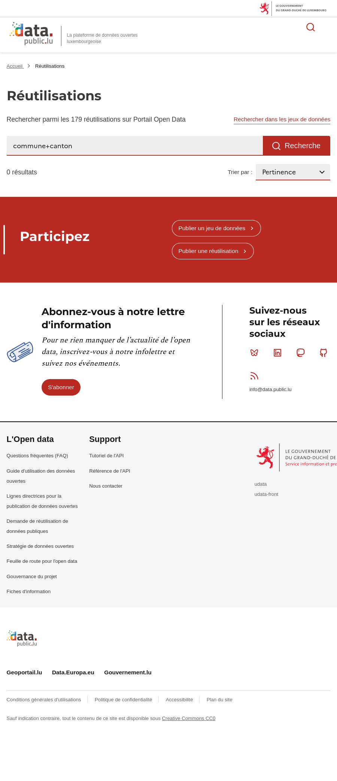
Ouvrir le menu (327, 27)
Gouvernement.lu (128, 672)
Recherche (303, 145)
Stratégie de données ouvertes (40, 546)
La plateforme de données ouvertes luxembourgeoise (102, 38)
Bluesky (255, 352)
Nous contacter (105, 486)
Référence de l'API (109, 471)
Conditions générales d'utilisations (45, 699)
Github (325, 352)
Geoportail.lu (24, 672)
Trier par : (240, 172)
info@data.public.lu (270, 389)
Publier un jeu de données (211, 228)
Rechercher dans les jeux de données (282, 119)
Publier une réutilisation (208, 251)
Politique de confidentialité (124, 699)
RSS (255, 376)
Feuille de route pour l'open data (42, 561)
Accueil (15, 66)
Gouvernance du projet (32, 576)
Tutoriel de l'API (106, 455)
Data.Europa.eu (73, 672)
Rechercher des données (311, 27)
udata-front (266, 494)
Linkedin (279, 352)
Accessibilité (180, 699)
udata (260, 484)
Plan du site (220, 699)
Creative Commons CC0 (189, 718)
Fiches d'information (29, 591)
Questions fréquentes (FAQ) (37, 455)
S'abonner (61, 387)
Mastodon (302, 352)
